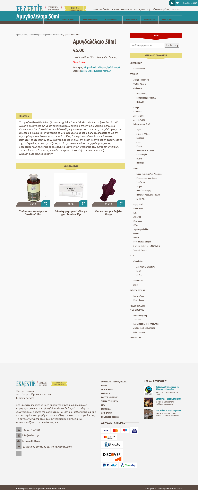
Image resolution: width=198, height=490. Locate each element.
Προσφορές (167, 17)
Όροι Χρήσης (106, 410)
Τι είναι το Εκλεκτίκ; (100, 7)
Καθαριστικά (131, 17)
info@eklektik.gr (30, 433)
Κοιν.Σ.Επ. (107, 68)
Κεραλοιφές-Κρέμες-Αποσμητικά (146, 321)
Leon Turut (176, 486)
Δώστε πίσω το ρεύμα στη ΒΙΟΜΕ (168, 408)
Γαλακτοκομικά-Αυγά (141, 121)
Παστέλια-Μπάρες (143, 188)
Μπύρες (139, 272)
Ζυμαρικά (137, 214)
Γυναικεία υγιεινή (140, 313)
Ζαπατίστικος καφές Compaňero (168, 396)
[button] (45, 201)
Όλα (21, 17)
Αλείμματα (137, 85)
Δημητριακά (138, 202)
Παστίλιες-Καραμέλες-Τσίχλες (148, 192)
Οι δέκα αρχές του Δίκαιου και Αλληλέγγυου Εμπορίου (167, 385)
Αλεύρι (136, 105)
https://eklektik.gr (31, 438)
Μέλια (135, 222)
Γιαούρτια (140, 160)
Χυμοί (135, 282)
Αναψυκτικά (138, 278)
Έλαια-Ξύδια (138, 206)
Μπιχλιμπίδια (149, 17)
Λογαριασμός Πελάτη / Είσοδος (114, 379)
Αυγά (138, 139)
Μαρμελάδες (141, 91)
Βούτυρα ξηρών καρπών (146, 95)
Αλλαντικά (137, 109)
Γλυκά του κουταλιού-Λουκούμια (149, 171)
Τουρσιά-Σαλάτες (140, 247)
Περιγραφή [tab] (24, 113)
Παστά (136, 235)
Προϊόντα (105, 391)
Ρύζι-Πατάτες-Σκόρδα (142, 239)
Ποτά (49, 17)
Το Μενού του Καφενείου (121, 7)
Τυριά (138, 127)
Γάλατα (139, 156)
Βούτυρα (140, 135)
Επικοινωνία (177, 7)
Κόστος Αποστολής (142, 7)
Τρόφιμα (34, 17)
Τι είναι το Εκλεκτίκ (109, 399)
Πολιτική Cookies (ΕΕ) (110, 414)
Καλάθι (104, 383)
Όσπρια (136, 231)
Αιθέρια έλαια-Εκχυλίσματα (52, 32)
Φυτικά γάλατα (139, 81)
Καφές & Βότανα (67, 17)
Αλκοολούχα (138, 258)
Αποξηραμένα (138, 113)
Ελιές (135, 210)
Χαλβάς (139, 184)
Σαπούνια (137, 317)
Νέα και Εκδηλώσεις (161, 7)
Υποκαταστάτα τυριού (145, 148)
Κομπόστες (140, 196)
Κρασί (138, 268)
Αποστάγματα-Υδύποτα (145, 264)
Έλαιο (90, 68)
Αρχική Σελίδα (107, 387)
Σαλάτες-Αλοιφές (143, 131)
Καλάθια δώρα (139, 66)
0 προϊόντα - (186, 3)
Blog (103, 403)
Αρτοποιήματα (139, 117)
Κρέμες (139, 143)
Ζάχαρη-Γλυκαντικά (141, 77)
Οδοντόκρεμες (139, 329)
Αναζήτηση (172, 43)
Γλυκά (135, 166)
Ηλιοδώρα (97, 68)
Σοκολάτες (140, 179)
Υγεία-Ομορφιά (111, 17)
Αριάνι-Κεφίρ (141, 152)
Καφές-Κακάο (138, 297)
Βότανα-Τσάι (138, 293)
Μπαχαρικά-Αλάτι (90, 17)
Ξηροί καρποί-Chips (141, 227)
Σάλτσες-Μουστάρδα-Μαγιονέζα (146, 243)
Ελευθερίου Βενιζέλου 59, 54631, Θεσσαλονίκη (47, 444)
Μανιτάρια (137, 218)
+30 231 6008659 (31, 427)
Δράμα (84, 68)
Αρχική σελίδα (21, 32)
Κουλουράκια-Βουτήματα (146, 175)
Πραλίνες (140, 99)
